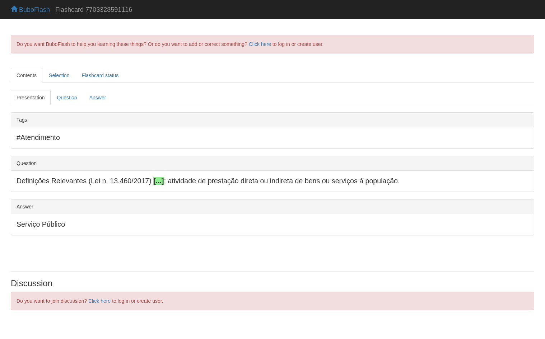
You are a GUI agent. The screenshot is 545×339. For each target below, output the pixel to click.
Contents (27, 75)
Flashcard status (100, 75)
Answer (97, 97)
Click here (260, 44)
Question (67, 97)
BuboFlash (30, 9)
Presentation (31, 97)
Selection (59, 75)
